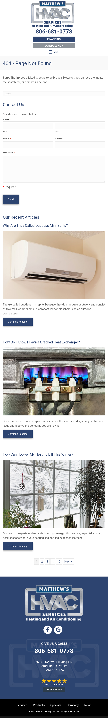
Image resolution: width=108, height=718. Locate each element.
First (5, 130)
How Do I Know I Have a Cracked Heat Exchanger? (41, 339)
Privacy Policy (35, 708)
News (88, 702)
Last (57, 130)
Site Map (47, 708)
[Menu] (54, 52)
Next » (68, 558)
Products (39, 702)
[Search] (54, 93)
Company (73, 702)
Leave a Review (54, 686)
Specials (55, 702)
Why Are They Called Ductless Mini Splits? (35, 222)
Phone (59, 137)
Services (21, 702)
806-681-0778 (54, 647)
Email (7, 137)
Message (8, 151)
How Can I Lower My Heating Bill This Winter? (38, 451)
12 (58, 558)
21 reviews (57, 681)
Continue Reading (18, 318)
